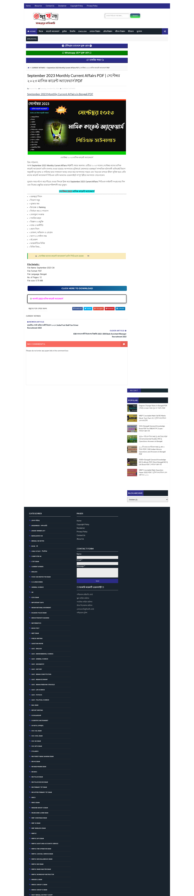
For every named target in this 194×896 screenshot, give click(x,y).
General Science (37, 463)
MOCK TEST (35, 504)
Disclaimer (62, 6)
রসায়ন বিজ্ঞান (95, 31)
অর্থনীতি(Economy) (37, 781)
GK (32, 468)
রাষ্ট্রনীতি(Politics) (37, 868)
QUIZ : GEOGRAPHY (37, 540)
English (34, 447)
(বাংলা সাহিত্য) (35, 396)
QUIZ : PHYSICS (36, 570)
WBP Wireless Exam (38, 704)
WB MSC (34, 647)
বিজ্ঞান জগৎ (34, 837)
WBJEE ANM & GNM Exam (39, 688)
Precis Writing (36, 514)
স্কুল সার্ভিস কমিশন (128, 439)
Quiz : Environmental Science (42, 529)
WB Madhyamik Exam (38, 642)
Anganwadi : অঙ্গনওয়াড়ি (39, 401)
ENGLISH (82, 31)
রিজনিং (72, 31)
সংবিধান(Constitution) (39, 878)
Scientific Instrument (39, 596)
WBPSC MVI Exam (37, 740)
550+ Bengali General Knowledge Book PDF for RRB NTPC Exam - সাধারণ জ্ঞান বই (152, 83)
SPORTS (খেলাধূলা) (37, 601)
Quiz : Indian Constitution (41, 550)
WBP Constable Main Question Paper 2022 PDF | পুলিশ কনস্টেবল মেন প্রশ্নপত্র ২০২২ (153, 127)
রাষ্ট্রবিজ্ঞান (34, 873)
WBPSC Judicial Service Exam (42, 729)
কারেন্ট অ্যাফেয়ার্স (52, 31)
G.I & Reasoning (37, 458)
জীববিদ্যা (33, 811)
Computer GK (36, 432)
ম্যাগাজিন (33, 858)
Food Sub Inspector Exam (40, 452)
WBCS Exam (35, 678)
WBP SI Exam (35, 699)
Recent (134, 46)
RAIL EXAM (34, 581)
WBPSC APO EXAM (37, 714)
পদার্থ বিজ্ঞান (34, 817)
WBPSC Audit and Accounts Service (44, 719)
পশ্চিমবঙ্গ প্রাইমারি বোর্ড (130, 435)
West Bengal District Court (41, 770)
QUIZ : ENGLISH (36, 524)
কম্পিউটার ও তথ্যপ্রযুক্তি (38, 791)
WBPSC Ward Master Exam (41, 745)
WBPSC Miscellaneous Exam (41, 735)
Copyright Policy (76, 6)
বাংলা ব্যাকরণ (35, 832)
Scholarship (36, 591)
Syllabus (34, 627)
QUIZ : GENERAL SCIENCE (39, 534)
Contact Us (50, 6)
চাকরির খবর (34, 796)
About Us (38, 6)
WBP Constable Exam (39, 693)
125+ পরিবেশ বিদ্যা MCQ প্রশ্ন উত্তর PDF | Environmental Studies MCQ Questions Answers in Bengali (153, 94)
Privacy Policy (92, 6)
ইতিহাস (131, 31)
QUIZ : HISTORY (36, 545)
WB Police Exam (37, 652)
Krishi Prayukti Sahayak (40, 493)
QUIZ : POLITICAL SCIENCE (40, 576)
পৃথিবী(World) (35, 827)
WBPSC (33, 709)
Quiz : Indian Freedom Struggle (43, 560)
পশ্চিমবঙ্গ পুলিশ (127, 453)
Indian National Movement (41, 483)
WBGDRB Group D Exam (39, 683)
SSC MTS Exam (36, 622)
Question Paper (37, 519)
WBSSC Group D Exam (39, 765)
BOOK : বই (34, 422)
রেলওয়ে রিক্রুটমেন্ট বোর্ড (131, 450)
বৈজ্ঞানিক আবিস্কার (36, 842)
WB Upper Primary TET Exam (41, 668)
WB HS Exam (35, 637)
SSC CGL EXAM (36, 606)
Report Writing (37, 586)
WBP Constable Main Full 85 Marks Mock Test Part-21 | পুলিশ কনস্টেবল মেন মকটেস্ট (152, 73)
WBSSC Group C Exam (39, 760)
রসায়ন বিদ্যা (34, 863)
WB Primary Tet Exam (39, 663)
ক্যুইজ (64, 31)
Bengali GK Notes (37, 417)
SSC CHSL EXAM (36, 611)
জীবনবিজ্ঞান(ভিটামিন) (37, 806)
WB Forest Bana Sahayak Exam (42, 632)
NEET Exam (35, 509)
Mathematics (36, 499)
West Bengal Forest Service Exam (43, 776)
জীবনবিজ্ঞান (34, 801)
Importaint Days (37, 478)
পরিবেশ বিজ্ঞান (35, 822)
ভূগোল (139, 31)
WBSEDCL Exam (36, 755)
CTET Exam (35, 437)
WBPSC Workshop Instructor (42, 750)
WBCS (33, 673)
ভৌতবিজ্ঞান (107, 31)
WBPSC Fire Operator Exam (41, 724)
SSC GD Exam (36, 617)
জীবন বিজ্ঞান (120, 31)
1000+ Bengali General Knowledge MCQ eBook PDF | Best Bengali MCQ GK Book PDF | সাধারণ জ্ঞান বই (153, 117)
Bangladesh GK (37, 411)
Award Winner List (38, 406)
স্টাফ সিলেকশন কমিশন (130, 446)
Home (28, 6)
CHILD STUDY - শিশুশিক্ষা (39, 427)
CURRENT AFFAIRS (38, 68)
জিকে (41, 31)
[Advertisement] (148, 138)
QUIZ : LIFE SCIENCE (38, 565)
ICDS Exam (35, 473)
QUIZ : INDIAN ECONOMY (39, 555)
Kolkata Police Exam (38, 488)
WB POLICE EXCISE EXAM (39, 658)
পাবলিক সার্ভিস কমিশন (130, 442)
